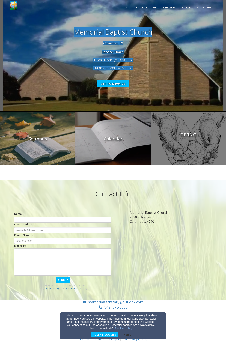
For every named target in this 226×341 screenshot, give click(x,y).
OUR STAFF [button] (170, 7)
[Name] (62, 220)
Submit (63, 280)
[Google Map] (172, 252)
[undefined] (37, 138)
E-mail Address (23, 224)
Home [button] (125, 7)
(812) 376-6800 (115, 307)
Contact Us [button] (190, 7)
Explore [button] (140, 7)
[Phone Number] (62, 241)
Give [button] (155, 7)
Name (18, 214)
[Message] (62, 262)
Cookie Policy (123, 328)
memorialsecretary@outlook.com (115, 302)
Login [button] (207, 7)
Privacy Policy (52, 288)
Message (20, 245)
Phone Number (23, 235)
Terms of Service (72, 288)
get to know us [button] (113, 83)
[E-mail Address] (62, 230)
